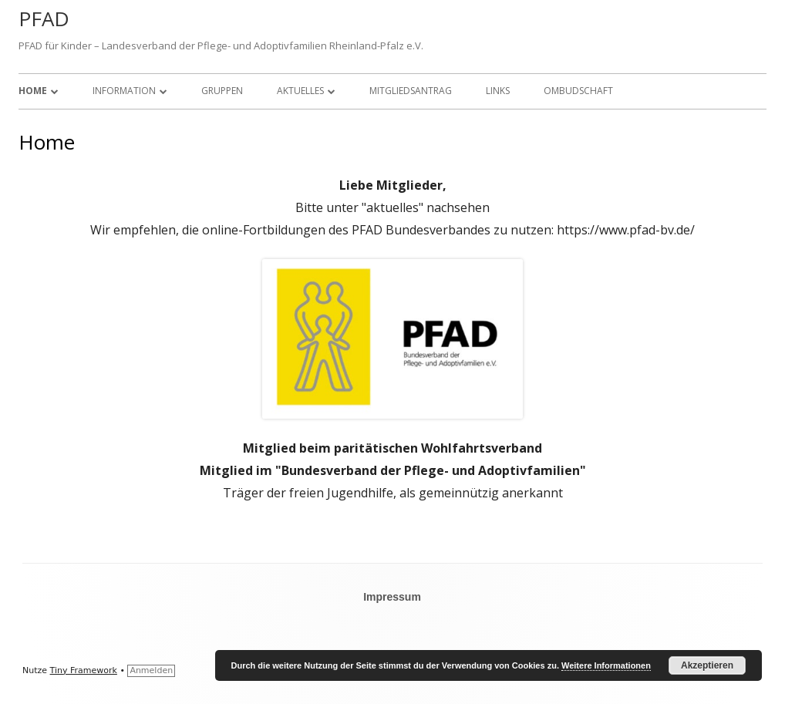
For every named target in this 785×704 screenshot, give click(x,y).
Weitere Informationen (606, 665)
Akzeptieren (707, 665)
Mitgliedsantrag (410, 90)
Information (124, 90)
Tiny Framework (83, 670)
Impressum (392, 597)
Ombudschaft (578, 90)
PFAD (44, 18)
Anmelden (151, 670)
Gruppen (222, 90)
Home (33, 90)
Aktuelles (300, 90)
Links (498, 90)
